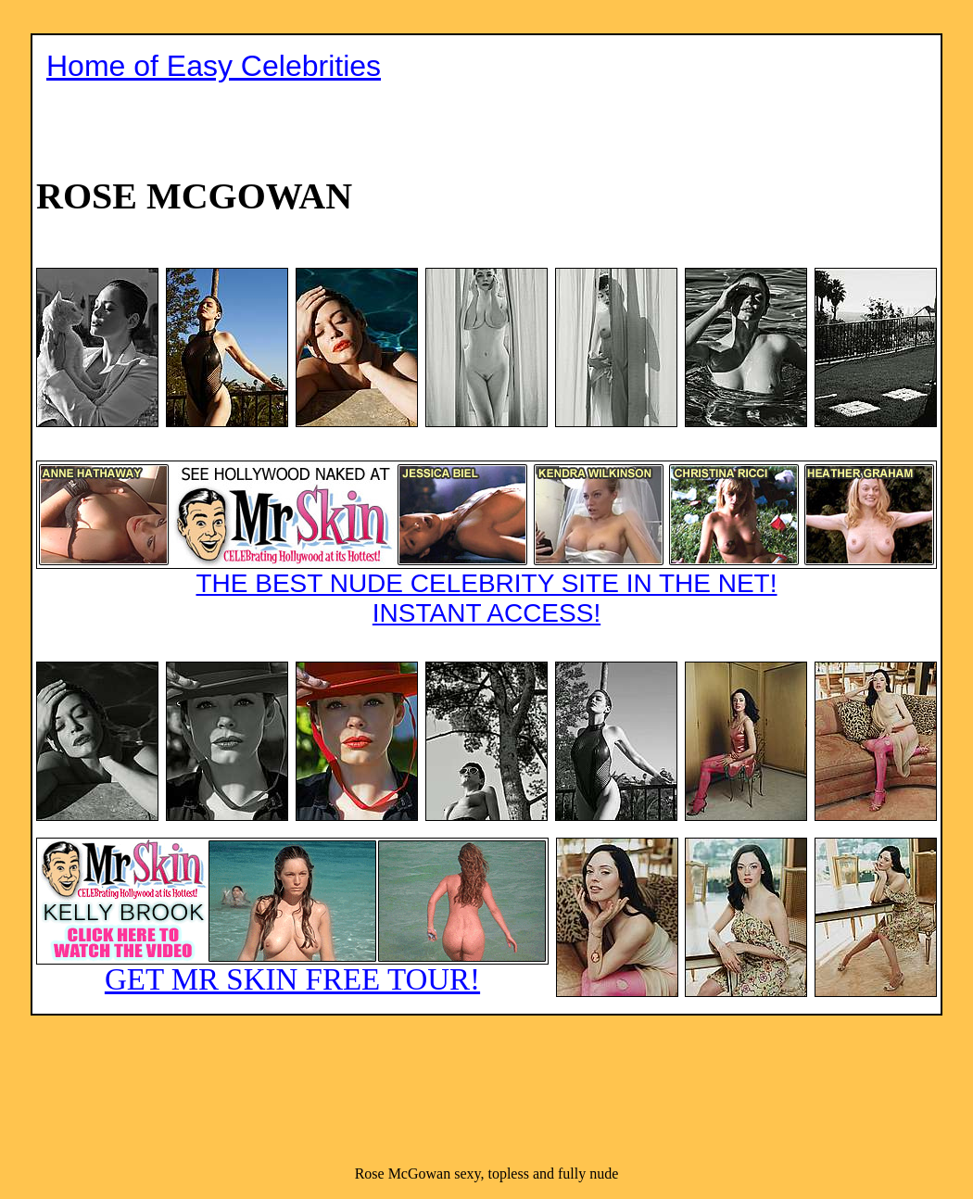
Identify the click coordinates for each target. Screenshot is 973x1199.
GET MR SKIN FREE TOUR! (292, 979)
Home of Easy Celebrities (213, 65)
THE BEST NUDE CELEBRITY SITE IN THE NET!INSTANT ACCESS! (486, 598)
